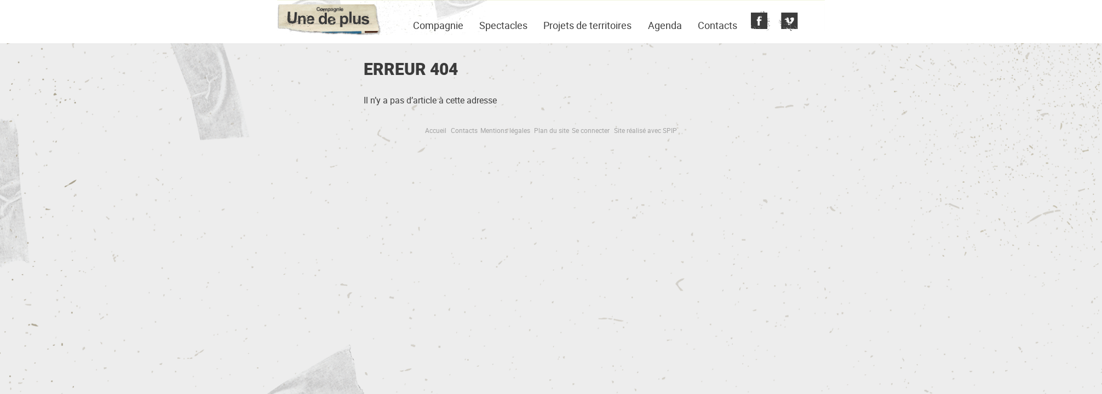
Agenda (665, 25)
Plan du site (551, 130)
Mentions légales (505, 130)
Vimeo (787, 22)
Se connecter (591, 130)
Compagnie (438, 25)
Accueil (435, 130)
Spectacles (503, 25)
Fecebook (759, 22)
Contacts (717, 25)
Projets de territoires (587, 25)
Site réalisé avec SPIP (645, 130)
